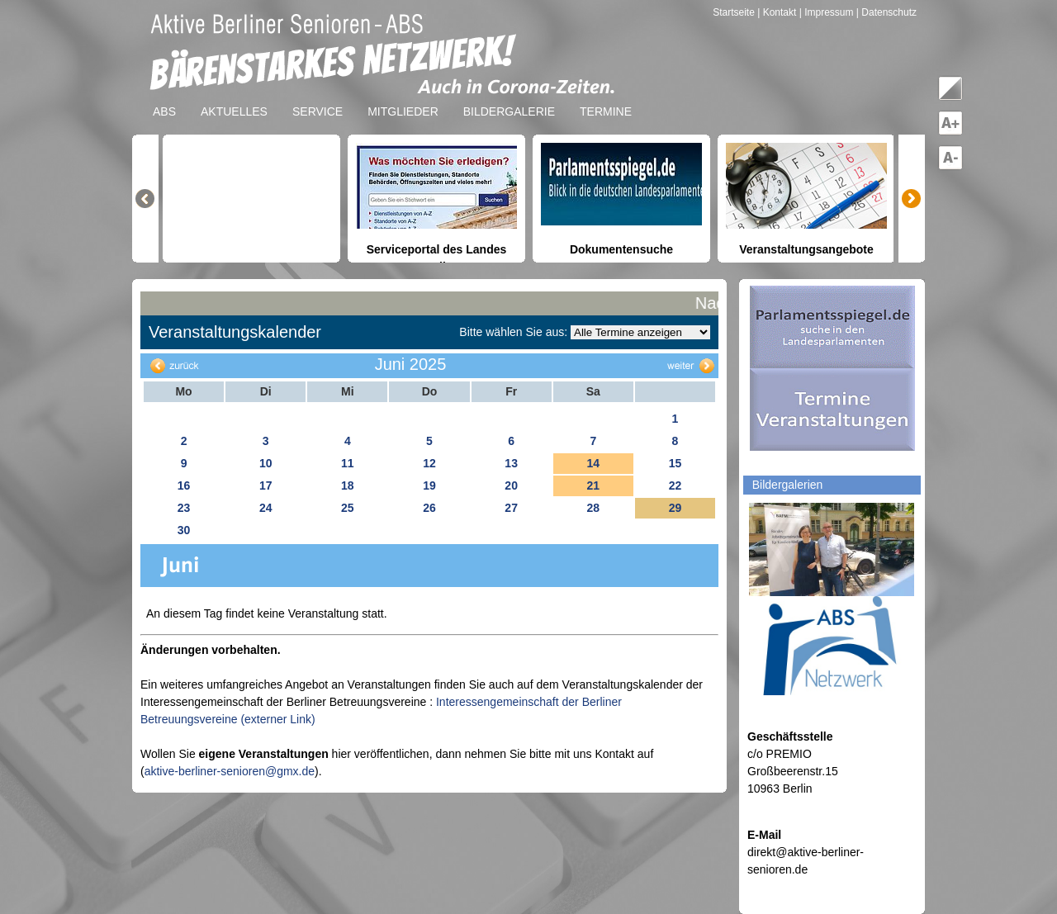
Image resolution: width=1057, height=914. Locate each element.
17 (266, 485)
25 (347, 507)
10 (266, 463)
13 (511, 463)
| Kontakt (778, 12)
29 (675, 507)
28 (593, 507)
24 (266, 507)
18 (347, 485)
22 (675, 485)
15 (675, 463)
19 (429, 485)
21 (593, 485)
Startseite (735, 12)
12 (429, 463)
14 (593, 463)
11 (347, 463)
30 (184, 530)
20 (511, 485)
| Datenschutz (886, 12)
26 (429, 507)
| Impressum (826, 12)
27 (511, 507)
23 (184, 507)
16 (184, 485)
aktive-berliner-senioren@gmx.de (230, 771)
